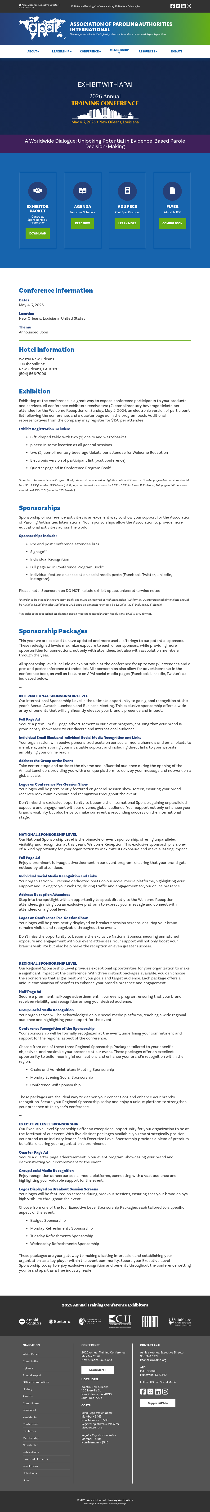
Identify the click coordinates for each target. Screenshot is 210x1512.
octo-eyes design (118, 1503)
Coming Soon (172, 223)
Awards (28, 1396)
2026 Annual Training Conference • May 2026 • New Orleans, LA (105, 6)
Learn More (127, 223)
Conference (30, 1424)
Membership (31, 1438)
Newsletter (30, 1445)
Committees (31, 1403)
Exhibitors (29, 1431)
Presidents (30, 1417)
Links (26, 1480)
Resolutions (30, 1466)
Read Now (82, 223)
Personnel (29, 1410)
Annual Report (32, 1375)
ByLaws (28, 1368)
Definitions (30, 1473)
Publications (31, 1452)
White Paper (31, 1354)
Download (37, 233)
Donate (176, 51)
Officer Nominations (36, 1382)
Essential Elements (35, 1459)
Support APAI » (158, 1403)
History (27, 1389)
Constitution (31, 1361)
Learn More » (97, 1370)
